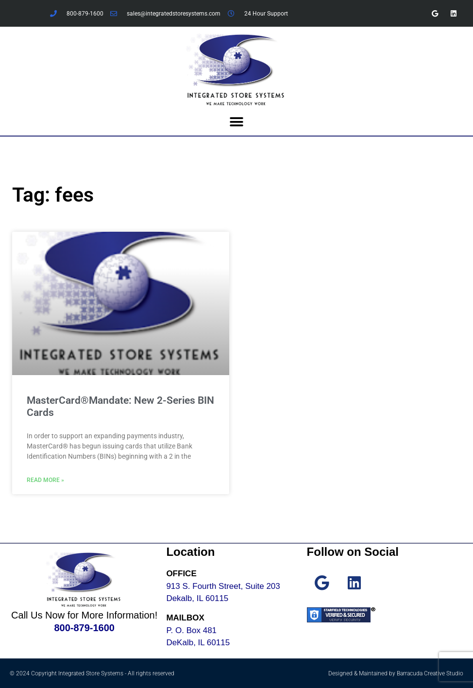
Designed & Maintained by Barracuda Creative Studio (395, 673)
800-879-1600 (84, 627)
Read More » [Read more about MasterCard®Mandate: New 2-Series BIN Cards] (45, 480)
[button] (237, 122)
